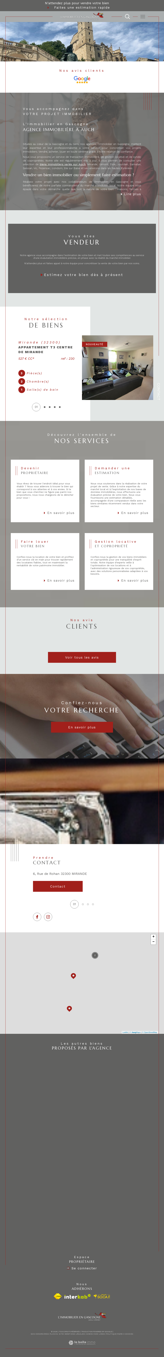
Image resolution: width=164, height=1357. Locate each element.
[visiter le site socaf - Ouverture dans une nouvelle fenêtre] (101, 1296)
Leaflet (125, 1032)
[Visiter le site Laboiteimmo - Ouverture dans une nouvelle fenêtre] (82, 1346)
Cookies (128, 1334)
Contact (159, 391)
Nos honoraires (39, 1334)
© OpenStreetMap (149, 1032)
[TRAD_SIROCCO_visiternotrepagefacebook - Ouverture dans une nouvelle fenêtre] (37, 917)
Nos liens (99, 1334)
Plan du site (56, 1334)
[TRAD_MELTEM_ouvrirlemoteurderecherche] (127, 16)
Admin (89, 1334)
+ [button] (153, 936)
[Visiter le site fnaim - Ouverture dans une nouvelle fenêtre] (58, 1296)
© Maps (135, 1032)
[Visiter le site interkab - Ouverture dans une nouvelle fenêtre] (77, 1296)
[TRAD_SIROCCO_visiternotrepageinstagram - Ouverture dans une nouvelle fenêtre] (48, 917)
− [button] (153, 941)
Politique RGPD (114, 1334)
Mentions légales (74, 1334)
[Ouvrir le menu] (143, 16)
